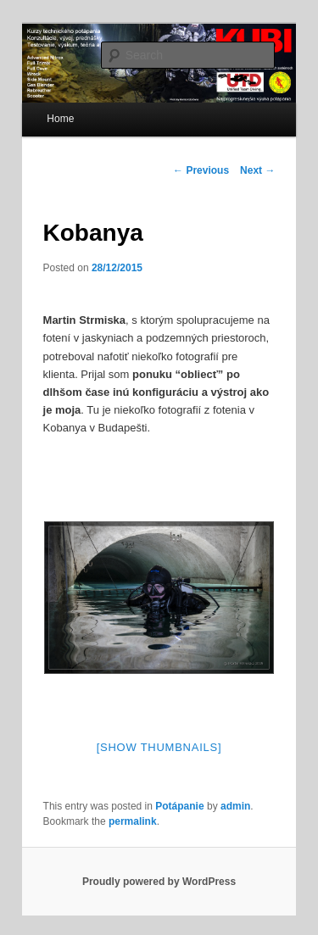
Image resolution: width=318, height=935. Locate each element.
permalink (133, 821)
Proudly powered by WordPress (159, 882)
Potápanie (179, 806)
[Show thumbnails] (159, 747)
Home (60, 119)
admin (235, 806)
